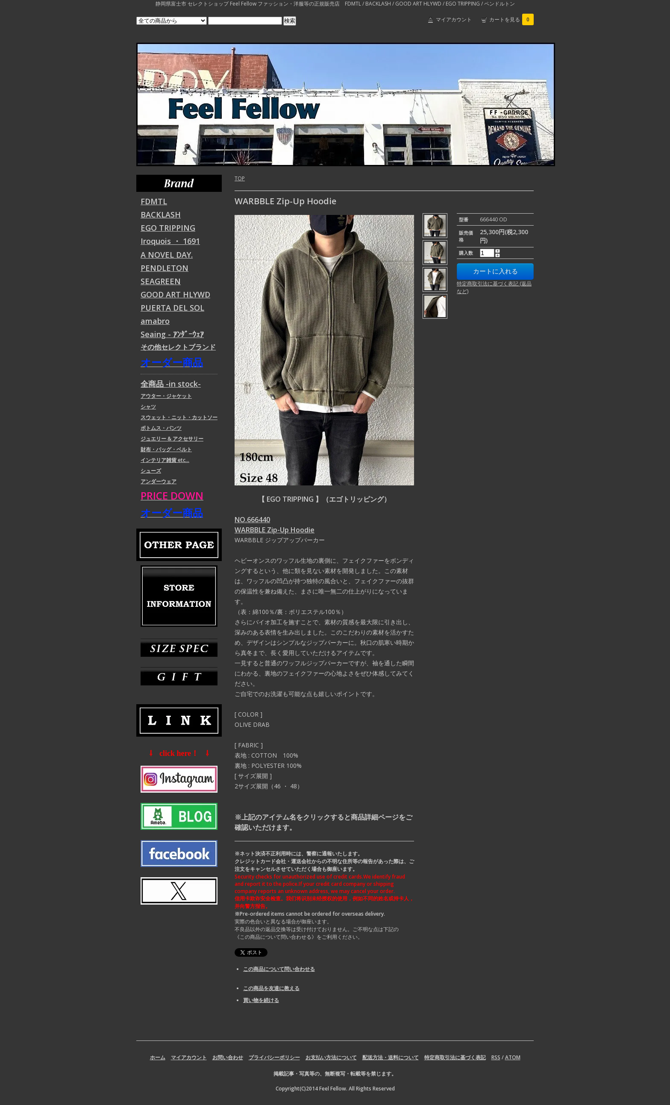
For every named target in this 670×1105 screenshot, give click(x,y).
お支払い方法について (331, 1057)
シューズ (151, 470)
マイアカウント (454, 19)
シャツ (148, 406)
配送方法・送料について (390, 1057)
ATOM (512, 1057)
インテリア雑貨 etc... (165, 460)
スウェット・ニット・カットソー (179, 417)
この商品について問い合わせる (279, 969)
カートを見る (511, 19)
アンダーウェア (158, 481)
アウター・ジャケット (166, 396)
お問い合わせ (227, 1057)
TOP (240, 178)
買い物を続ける (261, 1000)
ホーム (157, 1057)
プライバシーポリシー (274, 1057)
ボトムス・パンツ (161, 428)
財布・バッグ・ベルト (166, 449)
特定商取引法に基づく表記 (455, 1057)
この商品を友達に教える (271, 988)
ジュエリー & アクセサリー (172, 438)
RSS (495, 1057)
